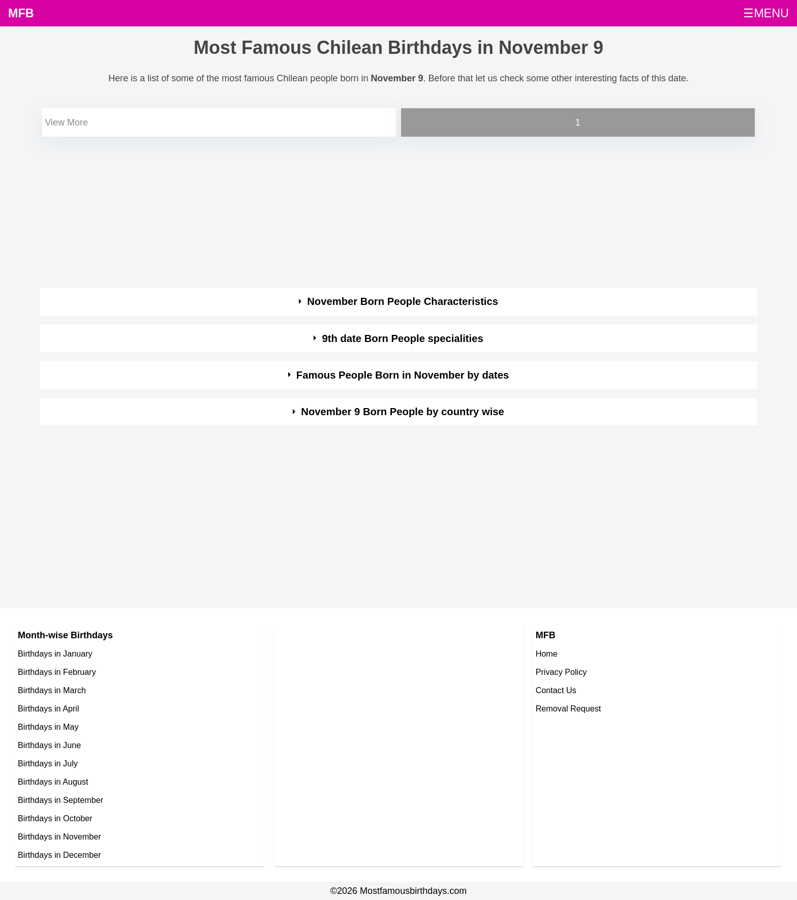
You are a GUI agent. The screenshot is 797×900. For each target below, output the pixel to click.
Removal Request (568, 708)
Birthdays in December (59, 854)
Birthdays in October (55, 818)
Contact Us (556, 690)
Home (547, 653)
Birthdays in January (55, 653)
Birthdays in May (48, 726)
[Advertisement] (345, 210)
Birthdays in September (60, 799)
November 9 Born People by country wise (402, 411)
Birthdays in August (53, 781)
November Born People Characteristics (402, 301)
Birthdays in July (48, 763)
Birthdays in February (57, 671)
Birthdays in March (52, 690)
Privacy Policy (561, 671)
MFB (21, 13)
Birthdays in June (49, 745)
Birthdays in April (48, 708)
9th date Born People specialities (402, 338)
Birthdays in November (59, 836)
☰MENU (766, 13)
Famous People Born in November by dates (402, 375)
